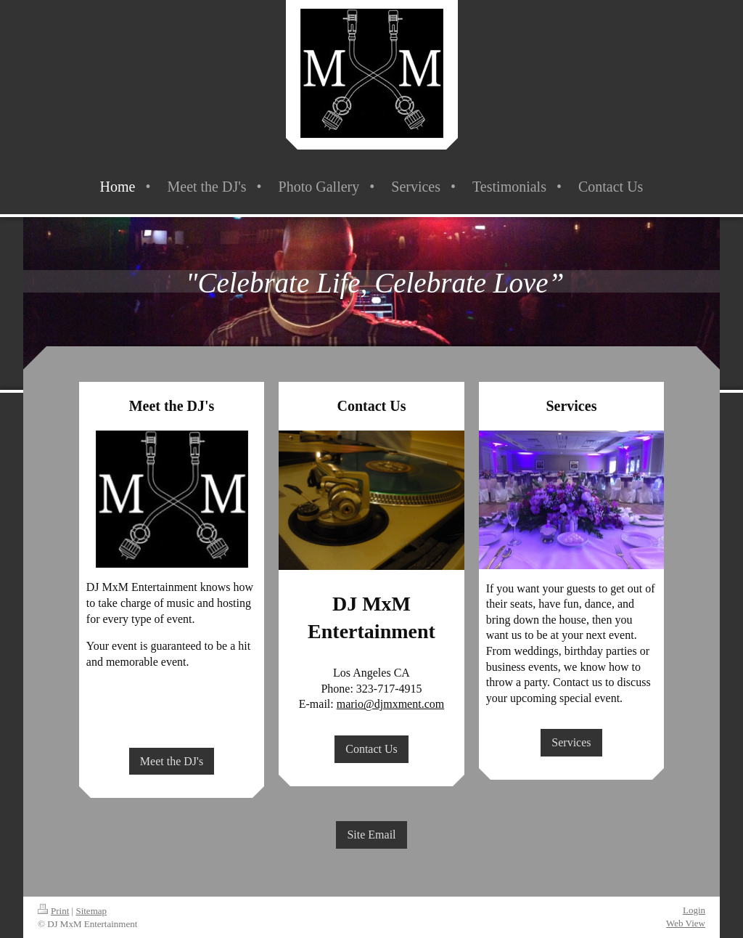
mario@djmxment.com (390, 704)
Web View (685, 923)
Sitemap (91, 910)
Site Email (371, 834)
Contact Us (371, 749)
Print (53, 910)
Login (694, 910)
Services (571, 742)
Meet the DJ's (171, 761)
